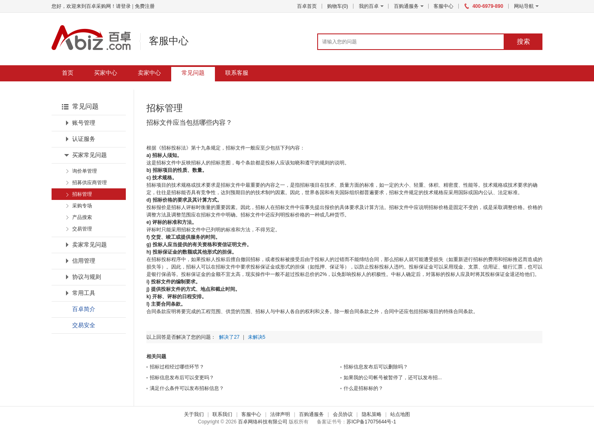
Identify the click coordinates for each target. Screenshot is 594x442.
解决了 (229, 337)
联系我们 (222, 414)
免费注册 (145, 6)
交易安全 (83, 325)
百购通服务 (406, 6)
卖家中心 (149, 73)
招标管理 (82, 194)
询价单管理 (84, 171)
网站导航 (526, 6)
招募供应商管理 (89, 182)
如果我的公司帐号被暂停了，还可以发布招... (393, 377)
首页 (67, 73)
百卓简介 (83, 309)
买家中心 (105, 73)
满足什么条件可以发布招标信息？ (187, 388)
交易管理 (82, 229)
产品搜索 (82, 217)
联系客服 (236, 73)
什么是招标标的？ (363, 388)
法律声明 (280, 414)
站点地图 (400, 414)
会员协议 (343, 414)
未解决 (257, 337)
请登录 (123, 6)
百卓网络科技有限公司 (263, 422)
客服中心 (443, 6)
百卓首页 (307, 6)
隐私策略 (372, 414)
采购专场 (82, 206)
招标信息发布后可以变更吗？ (182, 377)
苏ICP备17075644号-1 (371, 422)
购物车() (337, 6)
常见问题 (193, 73)
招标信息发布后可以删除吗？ (376, 367)
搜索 (523, 41)
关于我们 (194, 414)
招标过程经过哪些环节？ (177, 367)
